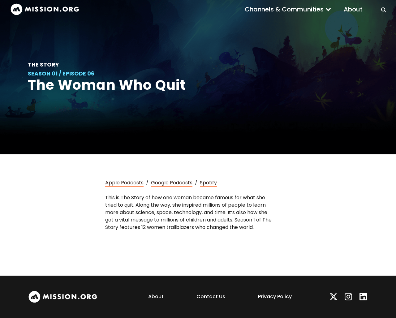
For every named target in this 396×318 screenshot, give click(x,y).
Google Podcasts (171, 182)
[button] (288, 9)
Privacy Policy (275, 296)
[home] (45, 9)
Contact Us (210, 296)
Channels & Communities (284, 9)
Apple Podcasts (124, 182)
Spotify (208, 182)
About (353, 9)
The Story (43, 64)
